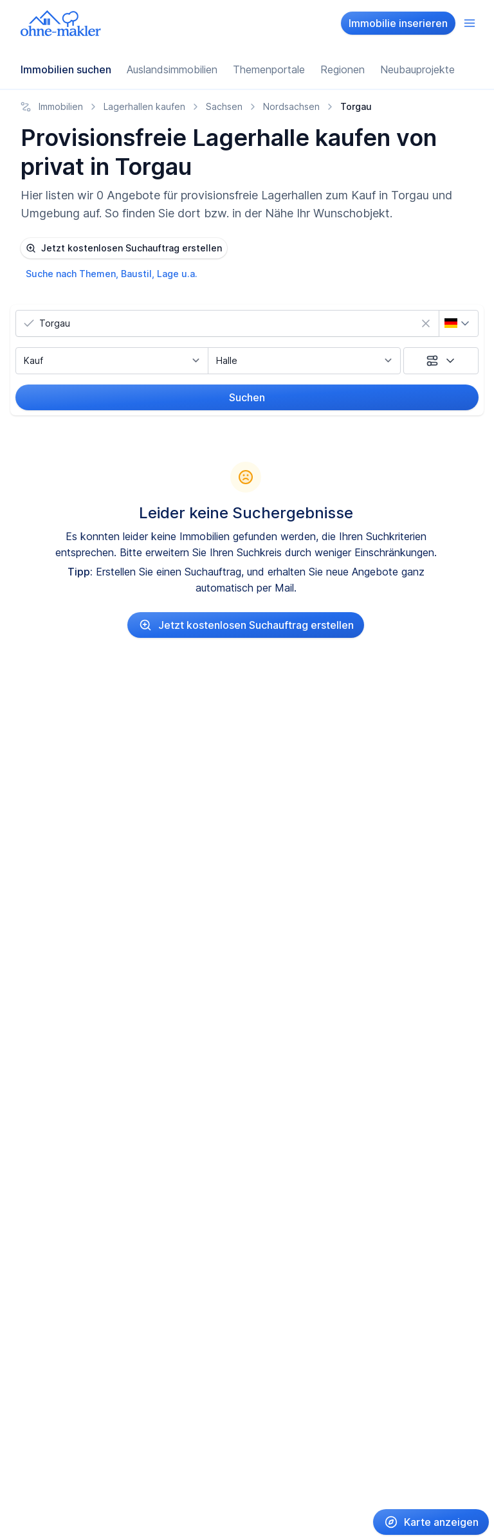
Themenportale (269, 69)
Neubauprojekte (417, 69)
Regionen (342, 69)
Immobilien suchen (66, 69)
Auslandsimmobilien (172, 69)
